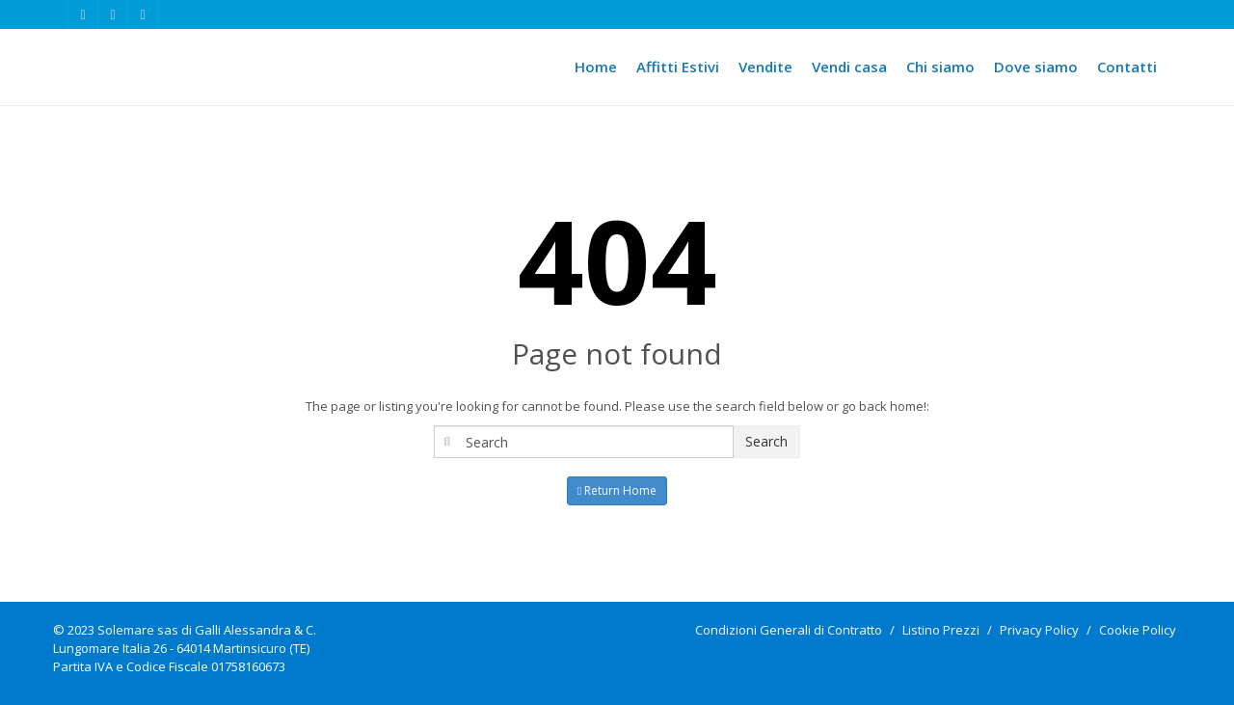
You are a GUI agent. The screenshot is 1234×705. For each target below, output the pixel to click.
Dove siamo (1036, 66)
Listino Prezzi (940, 629)
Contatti (1127, 66)
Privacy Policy (1039, 629)
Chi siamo (940, 66)
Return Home (617, 490)
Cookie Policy (1137, 629)
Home (596, 66)
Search (766, 441)
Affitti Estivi (677, 66)
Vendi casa (849, 66)
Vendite (765, 66)
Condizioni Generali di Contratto (788, 629)
